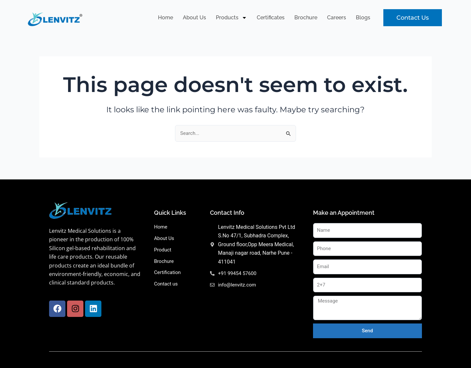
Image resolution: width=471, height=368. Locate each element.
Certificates (271, 17)
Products (231, 18)
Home (165, 17)
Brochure (305, 17)
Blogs (363, 17)
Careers (336, 17)
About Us (194, 17)
